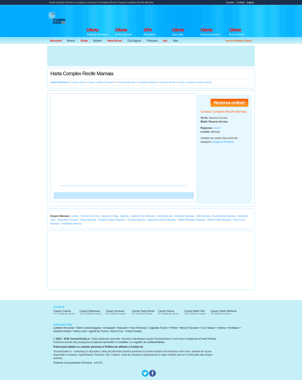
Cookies (230, 2)
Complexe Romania (223, 141)
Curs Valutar (208, 327)
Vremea (221, 327)
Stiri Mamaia (203, 216)
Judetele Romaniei (63, 327)
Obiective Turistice (67, 219)
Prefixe (174, 327)
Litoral (216, 128)
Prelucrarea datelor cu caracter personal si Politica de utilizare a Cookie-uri (98, 346)
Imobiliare (233, 327)
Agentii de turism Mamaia (161, 219)
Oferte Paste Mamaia (219, 219)
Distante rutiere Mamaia (111, 219)
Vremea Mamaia (136, 219)
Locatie (74, 216)
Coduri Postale (133, 331)
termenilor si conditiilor (115, 342)
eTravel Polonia (207, 338)
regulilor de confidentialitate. (149, 342)
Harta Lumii (80, 331)
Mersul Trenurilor (189, 327)
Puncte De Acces (90, 216)
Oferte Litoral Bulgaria (88, 327)
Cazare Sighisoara (89, 311)
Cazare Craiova (62, 311)
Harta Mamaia (165, 216)
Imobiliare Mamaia (71, 223)
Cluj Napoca (134, 40)
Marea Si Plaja (110, 216)
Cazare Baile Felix (194, 311)
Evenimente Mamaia (223, 216)
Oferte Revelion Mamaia (191, 219)
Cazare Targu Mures (143, 311)
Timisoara (152, 40)
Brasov (71, 40)
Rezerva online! (229, 102)
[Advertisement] (178, 15)
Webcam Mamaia (184, 216)
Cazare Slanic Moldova (223, 311)
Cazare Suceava (115, 311)
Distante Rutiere (62, 331)
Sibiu (175, 40)
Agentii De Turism (99, 331)
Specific (124, 216)
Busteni (97, 40)
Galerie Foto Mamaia (143, 216)
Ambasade (109, 327)
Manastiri (122, 327)
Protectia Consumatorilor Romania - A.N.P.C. (78, 362)
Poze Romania (138, 327)
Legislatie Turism (158, 327)
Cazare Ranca (166, 311)
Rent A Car (117, 331)
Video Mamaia (88, 219)
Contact (241, 2)
